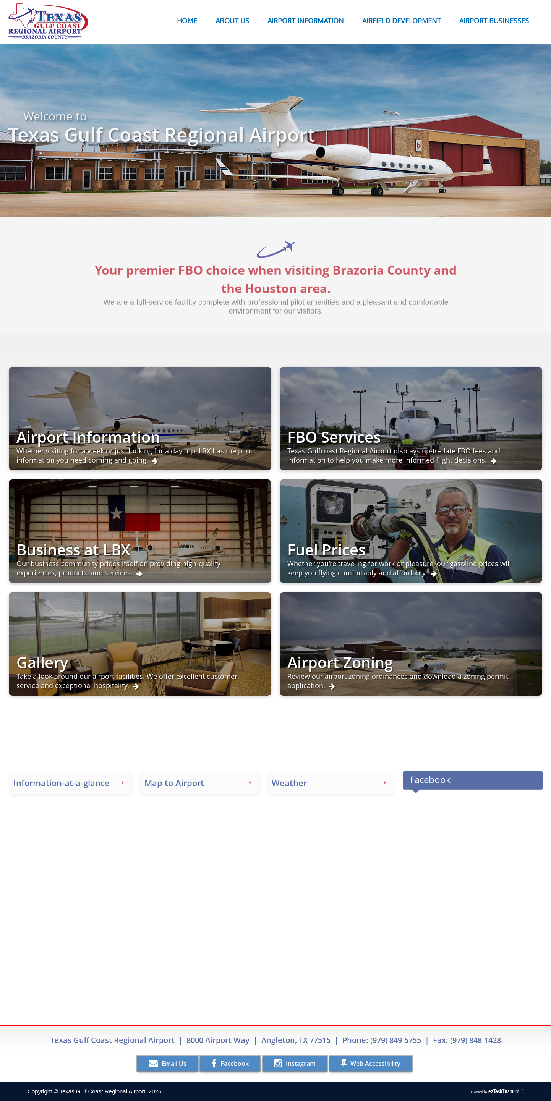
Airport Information (307, 20)
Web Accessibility (370, 1063)
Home (187, 20)
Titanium (504, 1091)
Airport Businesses (496, 20)
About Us (235, 20)
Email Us (167, 1063)
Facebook (230, 1063)
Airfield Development (404, 20)
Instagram (295, 1063)
